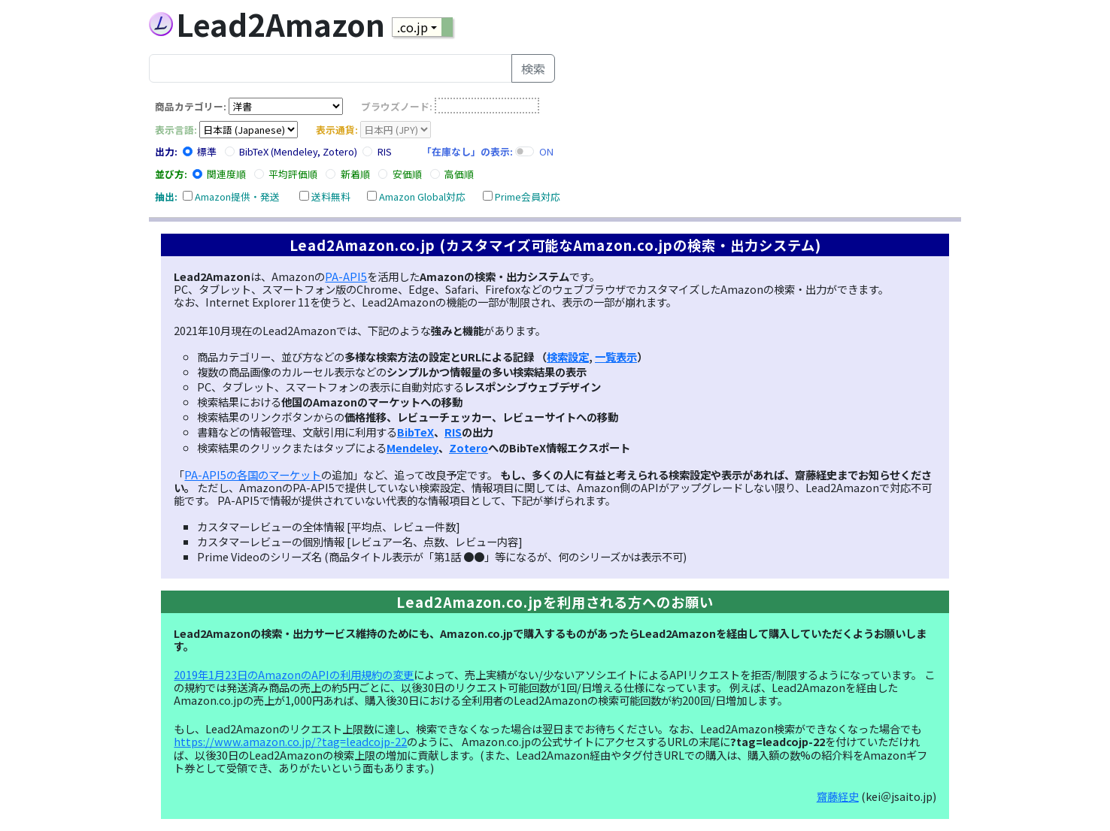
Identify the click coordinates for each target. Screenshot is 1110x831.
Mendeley (412, 447)
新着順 (355, 174)
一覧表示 (616, 356)
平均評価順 (292, 174)
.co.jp (412, 27)
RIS (385, 151)
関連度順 (226, 174)
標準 (207, 151)
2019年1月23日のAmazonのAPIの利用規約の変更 (294, 674)
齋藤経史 (838, 796)
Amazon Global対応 (422, 196)
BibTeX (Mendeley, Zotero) (298, 151)
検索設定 (568, 356)
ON (546, 151)
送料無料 (330, 196)
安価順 (407, 174)
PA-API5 (346, 276)
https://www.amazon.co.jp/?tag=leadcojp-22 (290, 741)
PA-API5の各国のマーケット (252, 474)
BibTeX (415, 432)
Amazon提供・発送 (237, 196)
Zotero (468, 447)
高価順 (459, 174)
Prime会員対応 (527, 196)
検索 (533, 68)
